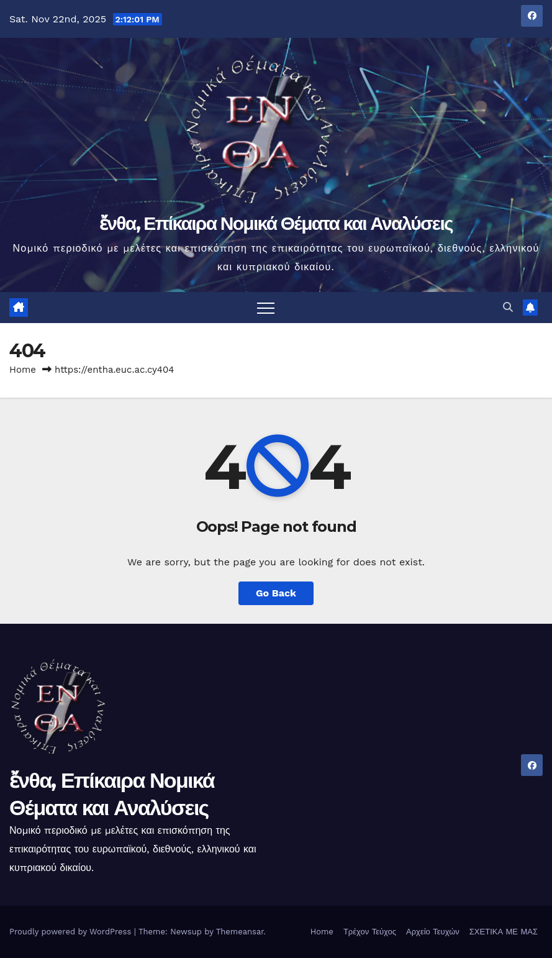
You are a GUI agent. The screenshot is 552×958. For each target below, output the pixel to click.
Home (22, 369)
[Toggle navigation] (266, 307)
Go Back (276, 593)
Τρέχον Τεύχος (369, 931)
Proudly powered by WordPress (71, 931)
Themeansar (240, 931)
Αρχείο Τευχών (432, 931)
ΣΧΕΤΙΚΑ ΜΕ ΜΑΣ (503, 931)
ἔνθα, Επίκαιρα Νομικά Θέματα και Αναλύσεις (276, 223)
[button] (508, 307)
